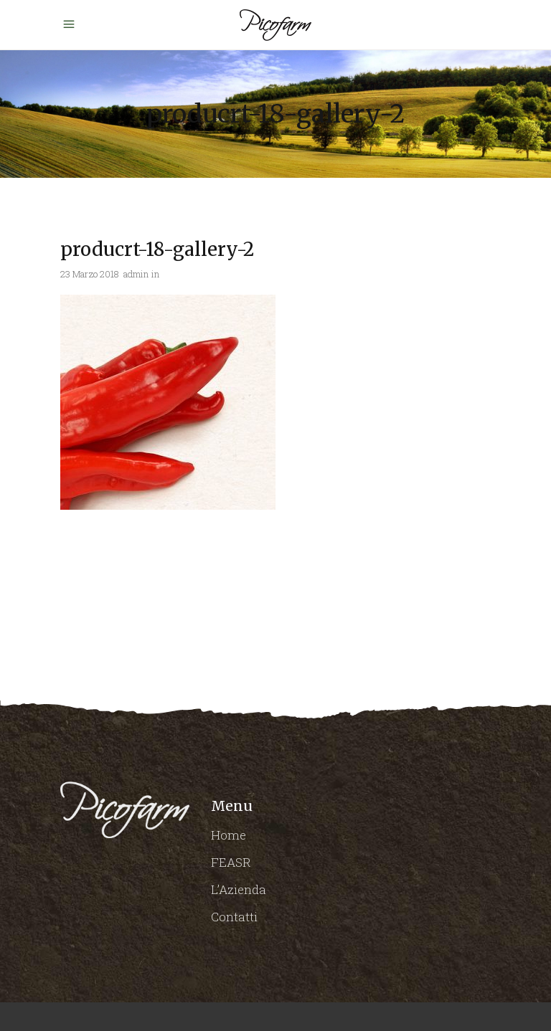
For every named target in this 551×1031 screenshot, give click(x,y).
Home (228, 835)
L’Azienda (238, 889)
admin (136, 273)
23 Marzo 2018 (89, 273)
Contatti (234, 916)
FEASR (231, 862)
